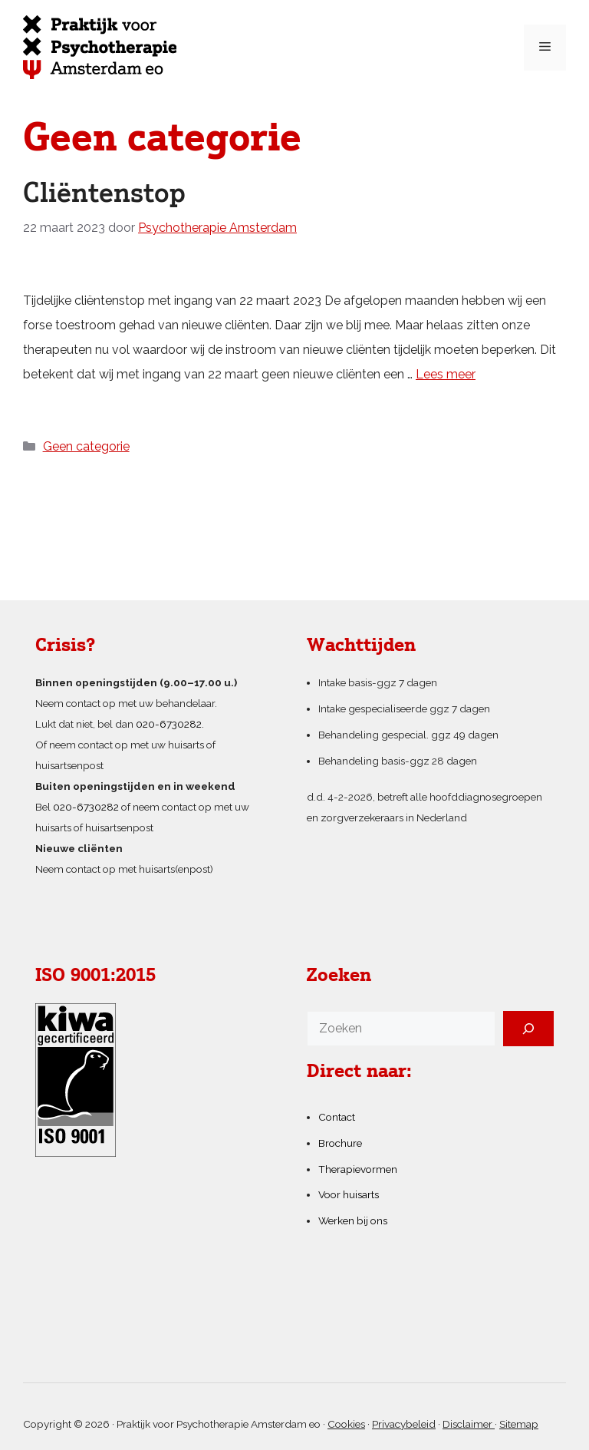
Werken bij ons (352, 1220)
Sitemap (518, 1424)
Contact (336, 1117)
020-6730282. (170, 724)
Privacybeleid (404, 1424)
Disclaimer (469, 1424)
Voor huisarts (348, 1194)
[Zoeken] (528, 1028)
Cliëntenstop (104, 194)
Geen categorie (86, 446)
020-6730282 (86, 807)
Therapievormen (357, 1169)
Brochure (340, 1143)
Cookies (346, 1424)
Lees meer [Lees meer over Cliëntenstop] (445, 374)
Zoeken (339, 976)
